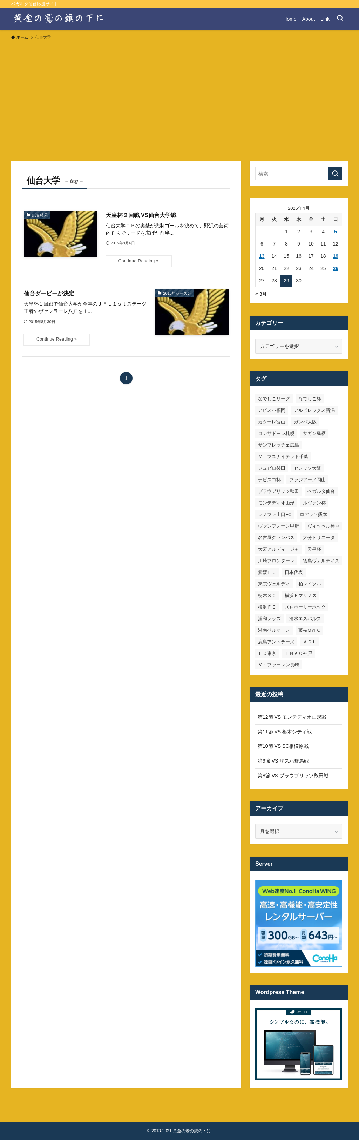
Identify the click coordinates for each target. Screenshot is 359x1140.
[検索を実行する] (335, 173)
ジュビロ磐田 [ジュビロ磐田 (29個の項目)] (271, 468)
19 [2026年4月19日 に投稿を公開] (335, 256)
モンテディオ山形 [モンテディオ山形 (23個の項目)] (276, 502)
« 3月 (261, 294)
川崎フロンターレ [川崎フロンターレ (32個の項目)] (276, 560)
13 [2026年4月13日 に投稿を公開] (262, 256)
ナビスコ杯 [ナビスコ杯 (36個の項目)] (269, 479)
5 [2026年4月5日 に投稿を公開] (335, 231)
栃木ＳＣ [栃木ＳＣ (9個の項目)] (267, 595)
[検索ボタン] (340, 19)
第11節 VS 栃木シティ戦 (285, 732)
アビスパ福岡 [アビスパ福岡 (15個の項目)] (271, 410)
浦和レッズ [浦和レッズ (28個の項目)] (269, 618)
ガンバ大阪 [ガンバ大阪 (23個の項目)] (305, 421)
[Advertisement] (179, 97)
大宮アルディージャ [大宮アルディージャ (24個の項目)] (278, 549)
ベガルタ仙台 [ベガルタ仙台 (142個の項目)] (321, 491)
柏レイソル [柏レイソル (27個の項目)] (309, 583)
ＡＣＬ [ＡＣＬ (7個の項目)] (310, 641)
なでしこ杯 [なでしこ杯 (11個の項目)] (309, 398)
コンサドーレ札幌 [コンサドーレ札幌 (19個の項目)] (276, 433)
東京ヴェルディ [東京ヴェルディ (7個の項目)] (274, 583)
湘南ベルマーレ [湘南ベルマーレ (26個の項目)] (274, 630)
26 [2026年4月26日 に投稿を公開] (335, 268)
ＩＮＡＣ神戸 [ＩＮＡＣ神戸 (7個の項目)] (298, 653)
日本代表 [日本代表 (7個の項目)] (294, 572)
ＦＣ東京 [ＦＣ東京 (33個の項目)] (267, 653)
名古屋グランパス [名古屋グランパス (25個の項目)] (276, 537)
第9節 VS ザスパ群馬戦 (283, 761)
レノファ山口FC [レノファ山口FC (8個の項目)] (274, 514)
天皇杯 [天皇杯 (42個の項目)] (314, 549)
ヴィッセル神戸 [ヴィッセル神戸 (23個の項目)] (323, 526)
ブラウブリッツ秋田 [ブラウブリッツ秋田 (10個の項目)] (278, 491)
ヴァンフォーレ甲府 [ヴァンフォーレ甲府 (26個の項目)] (278, 526)
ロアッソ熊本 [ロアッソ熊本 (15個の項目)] (313, 514)
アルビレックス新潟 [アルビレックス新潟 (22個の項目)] (314, 410)
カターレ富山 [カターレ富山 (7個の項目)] (271, 421)
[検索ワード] (298, 173)
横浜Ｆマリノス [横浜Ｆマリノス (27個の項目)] (301, 595)
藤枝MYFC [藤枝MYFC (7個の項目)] (309, 630)
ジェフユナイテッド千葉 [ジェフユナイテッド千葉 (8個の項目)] (283, 456)
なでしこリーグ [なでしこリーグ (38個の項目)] (274, 398)
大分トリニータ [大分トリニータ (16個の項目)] (319, 537)
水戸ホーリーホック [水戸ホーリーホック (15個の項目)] (305, 607)
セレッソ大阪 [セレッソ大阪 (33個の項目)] (307, 468)
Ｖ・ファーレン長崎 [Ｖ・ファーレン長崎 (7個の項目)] (278, 665)
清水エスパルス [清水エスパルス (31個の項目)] (305, 618)
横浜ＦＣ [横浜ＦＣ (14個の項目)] (267, 607)
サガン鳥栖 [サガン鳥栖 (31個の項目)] (314, 433)
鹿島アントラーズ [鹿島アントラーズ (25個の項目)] (276, 641)
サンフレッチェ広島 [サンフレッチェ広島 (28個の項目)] (278, 445)
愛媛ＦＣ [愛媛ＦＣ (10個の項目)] (267, 572)
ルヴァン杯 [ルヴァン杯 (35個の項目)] (314, 502)
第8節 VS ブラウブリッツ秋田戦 (293, 775)
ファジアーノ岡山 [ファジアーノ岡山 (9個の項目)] (307, 479)
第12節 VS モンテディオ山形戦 (292, 717)
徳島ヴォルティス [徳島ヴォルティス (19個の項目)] (321, 560)
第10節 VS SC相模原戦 (283, 746)
